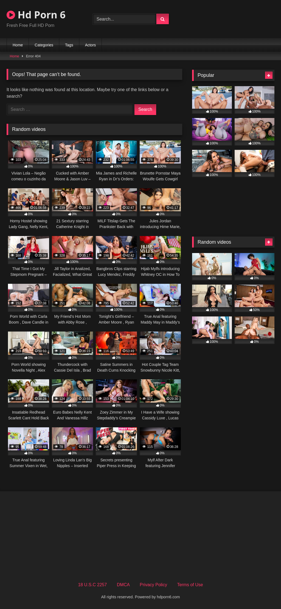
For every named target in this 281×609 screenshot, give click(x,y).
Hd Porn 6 (36, 14)
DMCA (123, 584)
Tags (69, 45)
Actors (90, 45)
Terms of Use (190, 584)
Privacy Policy (153, 584)
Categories (44, 45)
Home (18, 45)
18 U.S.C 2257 (92, 584)
